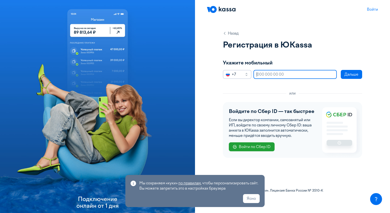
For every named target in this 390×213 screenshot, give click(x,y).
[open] (246, 74)
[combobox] (237, 74)
